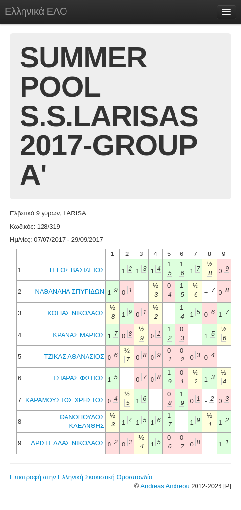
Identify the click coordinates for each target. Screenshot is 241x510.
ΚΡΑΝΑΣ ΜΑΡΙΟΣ (78, 335)
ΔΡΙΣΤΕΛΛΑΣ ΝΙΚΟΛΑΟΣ (67, 442)
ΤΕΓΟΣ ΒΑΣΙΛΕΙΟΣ (76, 270)
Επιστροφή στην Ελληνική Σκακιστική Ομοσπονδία (81, 477)
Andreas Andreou (164, 485)
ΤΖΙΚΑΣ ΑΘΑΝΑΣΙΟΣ (74, 356)
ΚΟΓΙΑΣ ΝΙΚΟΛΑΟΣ (75, 313)
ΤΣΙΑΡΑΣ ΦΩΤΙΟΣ (78, 378)
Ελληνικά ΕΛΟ (36, 11)
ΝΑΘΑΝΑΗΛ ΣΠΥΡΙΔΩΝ (70, 291)
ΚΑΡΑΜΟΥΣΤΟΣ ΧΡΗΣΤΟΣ (64, 400)
